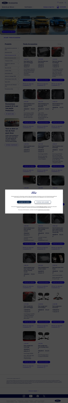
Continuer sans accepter (42, 202)
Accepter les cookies (24, 202)
